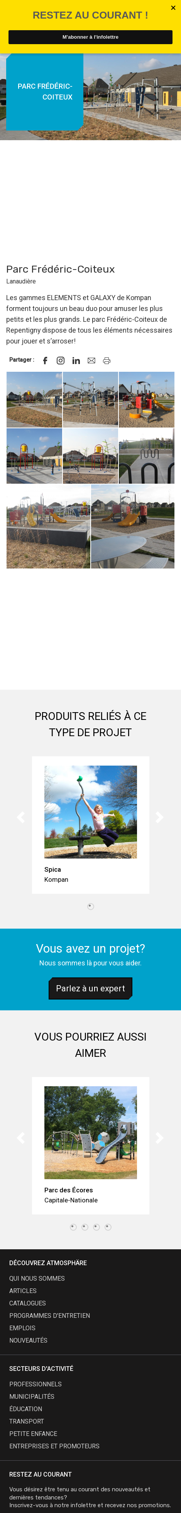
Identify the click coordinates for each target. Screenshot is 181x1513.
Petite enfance (33, 1433)
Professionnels (35, 1384)
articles (23, 1291)
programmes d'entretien (49, 1315)
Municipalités (31, 1396)
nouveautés (28, 1340)
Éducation (25, 1409)
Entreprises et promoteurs (54, 1446)
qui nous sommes (37, 1278)
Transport (26, 1421)
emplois (22, 1328)
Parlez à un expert (90, 988)
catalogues (27, 1303)
